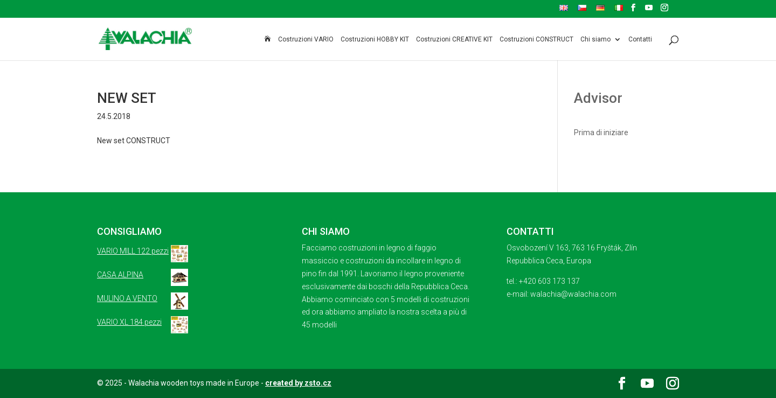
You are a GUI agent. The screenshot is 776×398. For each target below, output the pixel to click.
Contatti (640, 39)
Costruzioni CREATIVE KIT (454, 39)
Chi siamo (595, 39)
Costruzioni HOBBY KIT (375, 39)
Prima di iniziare (601, 132)
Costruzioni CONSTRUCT (536, 39)
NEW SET (126, 98)
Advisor (598, 98)
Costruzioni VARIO (306, 39)
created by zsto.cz (298, 383)
